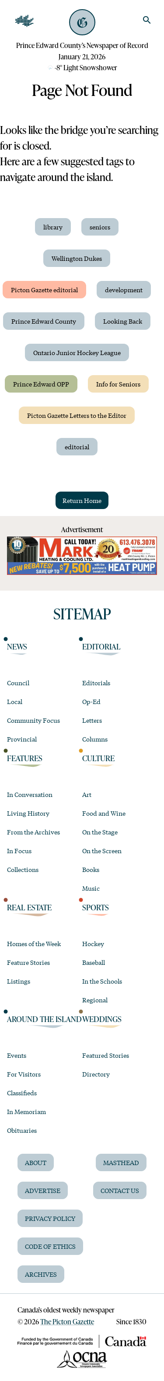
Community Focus (33, 720)
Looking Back (122, 321)
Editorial (101, 646)
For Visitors (24, 1074)
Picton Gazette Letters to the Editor (76, 415)
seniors (100, 226)
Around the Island (44, 1019)
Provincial (22, 739)
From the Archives (33, 831)
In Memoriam (26, 1111)
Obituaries (22, 1130)
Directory (96, 1074)
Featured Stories (105, 1055)
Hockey (93, 943)
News (17, 646)
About (35, 1162)
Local (14, 701)
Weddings (102, 1019)
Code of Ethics (50, 1246)
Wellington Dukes (77, 258)
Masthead (121, 1162)
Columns (95, 739)
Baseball (93, 962)
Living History (28, 813)
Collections (22, 869)
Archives (41, 1274)
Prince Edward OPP (41, 383)
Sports (95, 907)
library (53, 226)
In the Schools (102, 981)
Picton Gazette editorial (44, 289)
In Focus (19, 850)
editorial (77, 446)
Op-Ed (91, 701)
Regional (95, 999)
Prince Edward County (43, 321)
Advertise (42, 1190)
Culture (98, 758)
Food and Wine (104, 813)
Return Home (82, 500)
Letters (92, 720)
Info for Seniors (118, 383)
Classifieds (22, 1092)
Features (24, 758)
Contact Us (120, 1190)
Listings (18, 981)
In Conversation (29, 794)
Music (91, 888)
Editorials (96, 682)
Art (86, 794)
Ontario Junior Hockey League (77, 352)
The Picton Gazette (67, 1321)
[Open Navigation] (24, 21)
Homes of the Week (34, 943)
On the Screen (102, 850)
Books (90, 869)
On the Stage (100, 831)
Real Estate (29, 907)
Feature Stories (28, 962)
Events (16, 1055)
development (124, 289)
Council (18, 682)
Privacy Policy (50, 1218)
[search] (147, 20)
